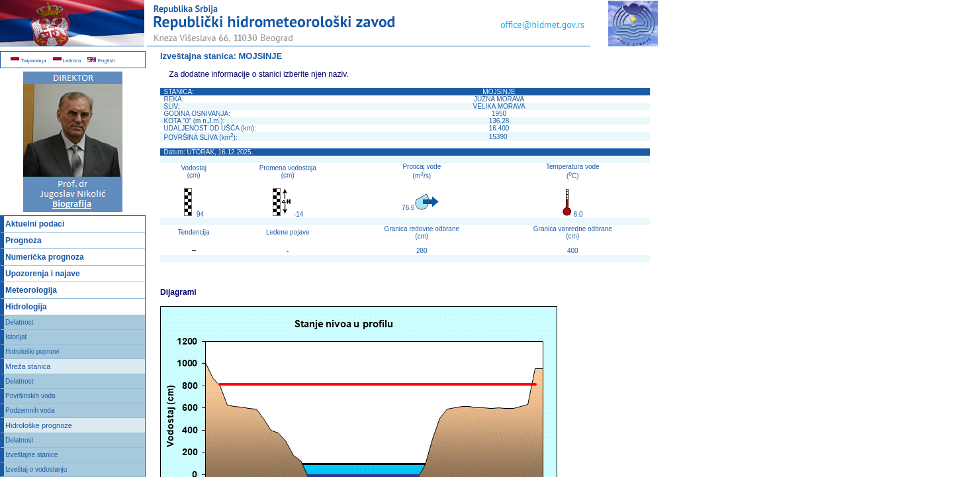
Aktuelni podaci (34, 224)
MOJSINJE (261, 56)
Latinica (67, 61)
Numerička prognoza (44, 257)
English (100, 61)
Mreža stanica (27, 366)
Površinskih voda (30, 395)
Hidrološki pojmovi (32, 351)
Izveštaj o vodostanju (36, 469)
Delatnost (19, 322)
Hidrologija (26, 306)
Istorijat (15, 337)
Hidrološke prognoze (38, 425)
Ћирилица (28, 61)
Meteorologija (31, 290)
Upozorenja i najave (42, 273)
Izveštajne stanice (31, 454)
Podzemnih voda (30, 410)
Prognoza (23, 240)
